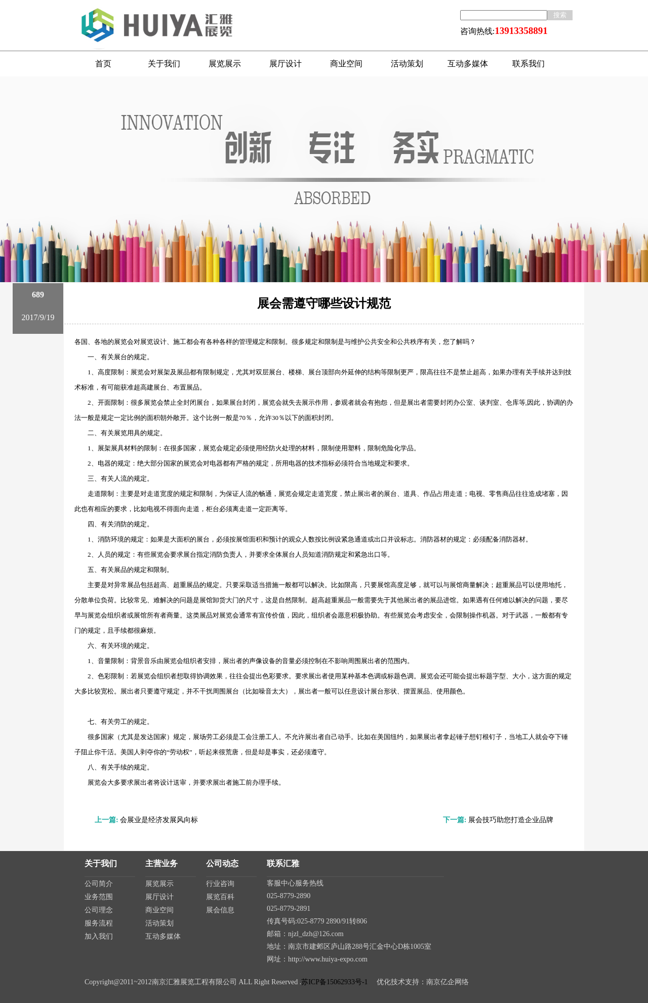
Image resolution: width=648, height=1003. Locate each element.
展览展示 (159, 884)
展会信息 (220, 910)
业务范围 (99, 897)
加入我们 (99, 936)
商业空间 (159, 910)
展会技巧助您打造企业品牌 (510, 820)
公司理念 (99, 910)
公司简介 (99, 884)
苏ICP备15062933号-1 (334, 982)
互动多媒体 (163, 936)
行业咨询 (220, 884)
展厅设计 (159, 897)
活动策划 (159, 923)
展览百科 (220, 897)
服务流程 (99, 923)
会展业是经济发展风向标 (159, 820)
